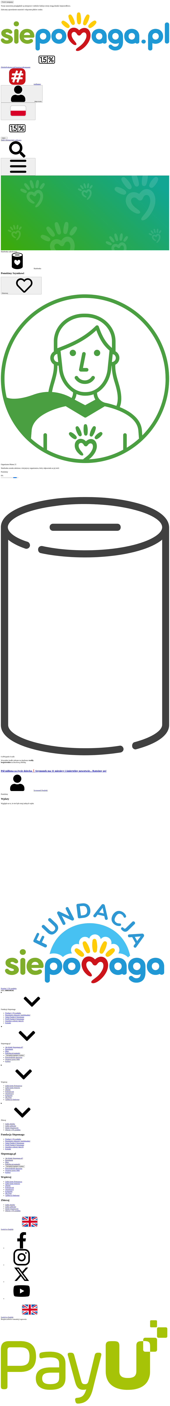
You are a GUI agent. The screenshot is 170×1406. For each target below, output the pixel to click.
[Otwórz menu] (18, 167)
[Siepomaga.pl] (85, 50)
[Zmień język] (18, 111)
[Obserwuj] (21, 285)
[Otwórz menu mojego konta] (22, 94)
